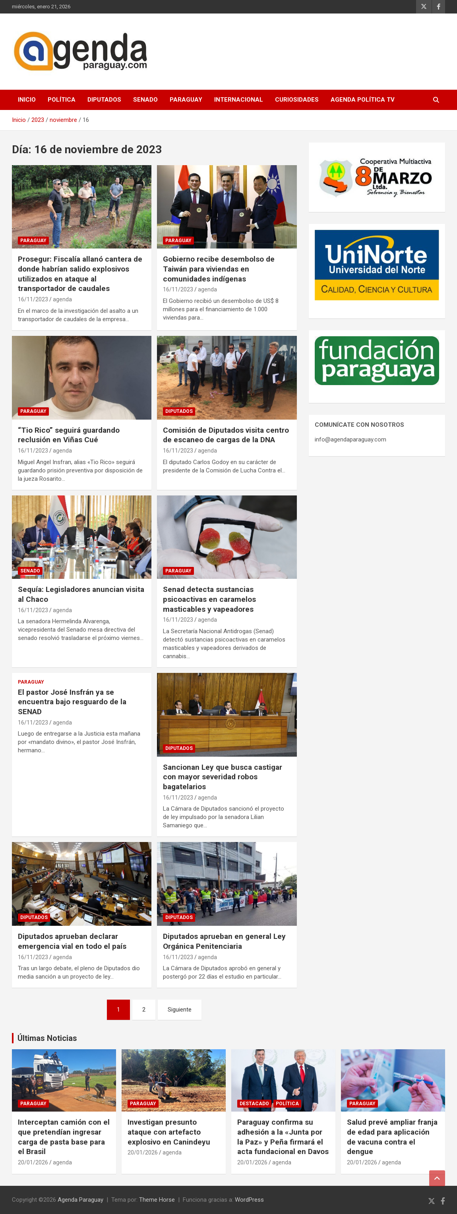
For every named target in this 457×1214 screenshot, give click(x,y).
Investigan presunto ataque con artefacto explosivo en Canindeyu (169, 1132)
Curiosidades (297, 99)
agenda (62, 299)
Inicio (27, 99)
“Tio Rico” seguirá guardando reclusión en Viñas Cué (69, 435)
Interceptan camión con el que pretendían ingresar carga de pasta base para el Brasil (64, 1137)
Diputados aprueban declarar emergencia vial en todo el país (72, 941)
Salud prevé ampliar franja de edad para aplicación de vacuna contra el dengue (392, 1137)
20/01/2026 (33, 1162)
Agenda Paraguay (80, 1199)
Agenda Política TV (363, 99)
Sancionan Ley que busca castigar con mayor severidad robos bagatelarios (222, 777)
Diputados (104, 99)
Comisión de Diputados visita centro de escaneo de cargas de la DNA (226, 435)
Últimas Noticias (47, 1038)
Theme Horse (157, 1199)
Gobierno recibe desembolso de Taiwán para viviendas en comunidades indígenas (219, 268)
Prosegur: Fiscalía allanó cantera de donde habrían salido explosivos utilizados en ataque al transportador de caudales (80, 273)
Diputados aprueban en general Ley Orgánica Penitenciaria (224, 941)
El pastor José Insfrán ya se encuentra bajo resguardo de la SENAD (72, 702)
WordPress (249, 1199)
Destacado (254, 1103)
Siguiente (180, 1009)
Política (62, 99)
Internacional (238, 99)
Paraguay (186, 99)
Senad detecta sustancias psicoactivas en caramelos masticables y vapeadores (209, 599)
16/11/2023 (33, 299)
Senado (145, 99)
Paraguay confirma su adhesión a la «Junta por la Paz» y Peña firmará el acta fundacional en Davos (283, 1137)
